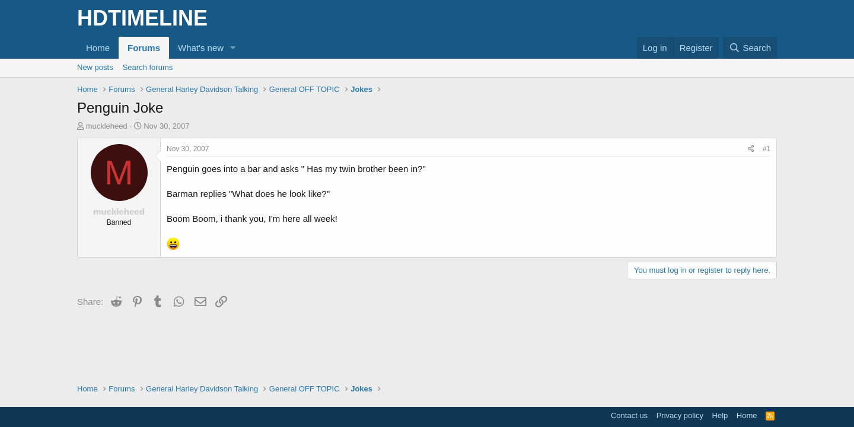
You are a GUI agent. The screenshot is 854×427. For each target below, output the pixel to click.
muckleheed (107, 126)
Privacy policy (680, 415)
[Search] (750, 48)
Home (98, 48)
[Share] (751, 149)
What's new (201, 48)
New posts (95, 67)
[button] (233, 48)
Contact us (629, 415)
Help (720, 415)
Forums (144, 48)
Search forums (148, 67)
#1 (766, 149)
